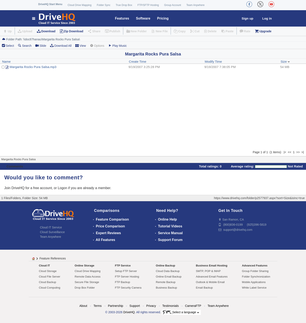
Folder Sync (103, 5)
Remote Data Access (87, 276)
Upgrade (265, 31)
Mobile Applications (254, 282)
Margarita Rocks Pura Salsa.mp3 (33, 67)
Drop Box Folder (85, 287)
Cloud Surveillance (52, 232)
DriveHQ (129, 312)
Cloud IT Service (51, 227)
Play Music (117, 46)
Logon (62, 188)
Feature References (53, 258)
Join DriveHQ (15, 188)
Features (122, 18)
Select (10, 45)
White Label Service (254, 287)
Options (97, 46)
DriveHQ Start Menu (50, 4)
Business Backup (166, 287)
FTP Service (123, 265)
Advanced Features (255, 265)
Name (6, 61)
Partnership (115, 305)
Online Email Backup (168, 276)
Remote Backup (166, 282)
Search (24, 46)
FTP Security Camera (128, 287)
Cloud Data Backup (168, 271)
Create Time (137, 61)
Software (143, 18)
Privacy (151, 305)
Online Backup (165, 265)
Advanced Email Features (212, 276)
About (83, 305)
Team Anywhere (195, 5)
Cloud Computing (49, 287)
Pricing (163, 18)
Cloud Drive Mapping (79, 5)
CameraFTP (193, 305)
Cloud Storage (48, 271)
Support (134, 305)
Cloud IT (44, 265)
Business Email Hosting (211, 265)
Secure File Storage (87, 282)
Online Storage (84, 265)
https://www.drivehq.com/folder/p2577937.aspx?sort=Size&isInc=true (259, 198)
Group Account (172, 5)
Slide (40, 46)
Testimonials (170, 305)
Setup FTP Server (126, 271)
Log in (267, 18)
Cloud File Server (49, 276)
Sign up (247, 18)
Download (48, 31)
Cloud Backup (47, 282)
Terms (98, 305)
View (80, 46)
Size (285, 61)
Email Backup (204, 287)
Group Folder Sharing (255, 271)
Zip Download (73, 31)
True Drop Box (124, 5)
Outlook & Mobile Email (210, 282)
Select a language (181, 312)
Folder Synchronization (256, 276)
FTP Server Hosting (127, 276)
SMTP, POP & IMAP (208, 271)
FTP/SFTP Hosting (148, 5)
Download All (60, 46)
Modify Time (213, 61)
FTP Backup (122, 282)
